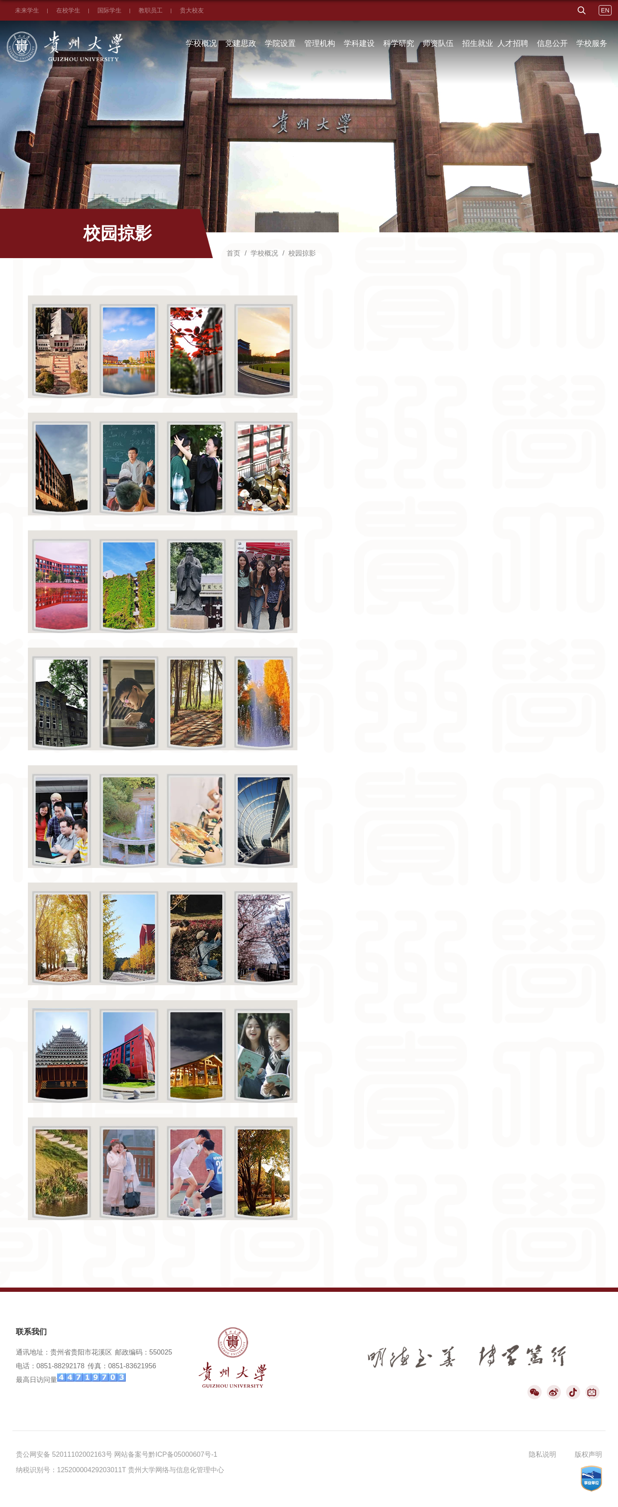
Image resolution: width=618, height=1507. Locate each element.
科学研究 (398, 43)
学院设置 (280, 43)
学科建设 (359, 43)
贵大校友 (192, 10)
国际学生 (109, 10)
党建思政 (240, 43)
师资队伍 (438, 43)
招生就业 (477, 43)
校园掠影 (302, 253)
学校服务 (591, 43)
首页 (233, 253)
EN (605, 10)
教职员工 (151, 10)
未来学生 (27, 10)
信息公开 (552, 43)
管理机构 (319, 43)
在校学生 (68, 10)
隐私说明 (542, 1454)
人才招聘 (512, 43)
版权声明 (588, 1454)
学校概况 (201, 43)
